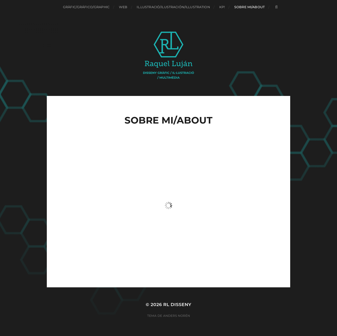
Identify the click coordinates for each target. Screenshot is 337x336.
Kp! (222, 7)
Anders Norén (176, 316)
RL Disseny (177, 304)
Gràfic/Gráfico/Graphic (86, 7)
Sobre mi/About (249, 7)
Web (123, 7)
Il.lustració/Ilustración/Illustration (173, 7)
